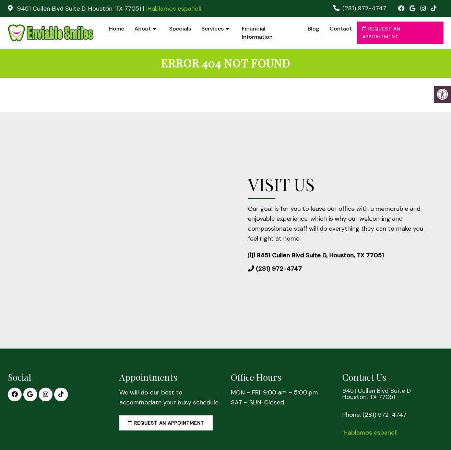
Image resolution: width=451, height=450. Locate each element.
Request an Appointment (381, 32)
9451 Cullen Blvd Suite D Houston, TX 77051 (376, 394)
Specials (180, 28)
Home (116, 28)
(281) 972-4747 (364, 8)
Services (212, 28)
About (142, 28)
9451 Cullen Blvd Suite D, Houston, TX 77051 (79, 8)
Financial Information (257, 32)
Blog (313, 28)
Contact (341, 28)
